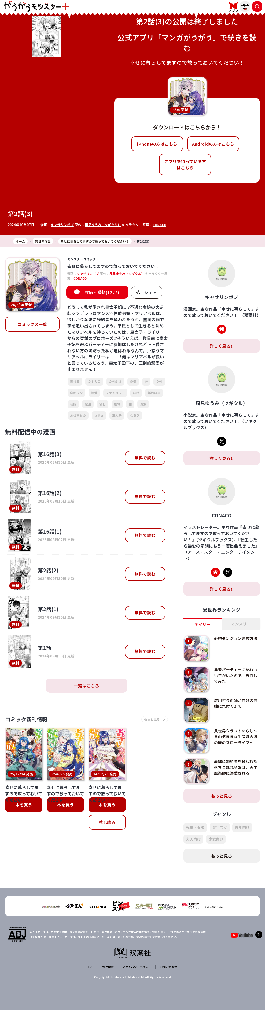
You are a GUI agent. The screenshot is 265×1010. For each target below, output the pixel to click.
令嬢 (73, 408)
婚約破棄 (154, 396)
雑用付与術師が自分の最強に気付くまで (235, 707)
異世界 (75, 385)
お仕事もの (78, 419)
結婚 (136, 396)
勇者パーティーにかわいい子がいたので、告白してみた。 (235, 680)
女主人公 (94, 385)
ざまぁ (99, 419)
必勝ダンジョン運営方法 (235, 645)
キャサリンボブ (63, 224)
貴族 (143, 408)
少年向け (219, 831)
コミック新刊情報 (30, 724)
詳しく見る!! (221, 350)
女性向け (115, 385)
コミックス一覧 (32, 328)
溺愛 (94, 396)
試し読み (107, 827)
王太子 (117, 419)
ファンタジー (115, 396)
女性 (159, 385)
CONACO (163, 224)
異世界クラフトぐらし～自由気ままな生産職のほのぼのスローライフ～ (235, 743)
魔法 (88, 408)
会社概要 (107, 967)
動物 (117, 408)
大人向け (193, 843)
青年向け (242, 831)
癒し (102, 408)
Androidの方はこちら (213, 144)
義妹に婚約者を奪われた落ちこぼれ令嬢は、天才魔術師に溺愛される (235, 774)
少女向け (216, 843)
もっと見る (221, 800)
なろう (134, 419)
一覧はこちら (86, 689)
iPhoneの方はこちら (157, 144)
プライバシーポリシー (136, 967)
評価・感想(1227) (102, 296)
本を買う (23, 810)
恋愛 (133, 385)
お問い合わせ (167, 967)
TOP (91, 967)
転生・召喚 (195, 831)
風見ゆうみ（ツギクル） (105, 224)
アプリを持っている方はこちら (185, 164)
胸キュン (76, 396)
